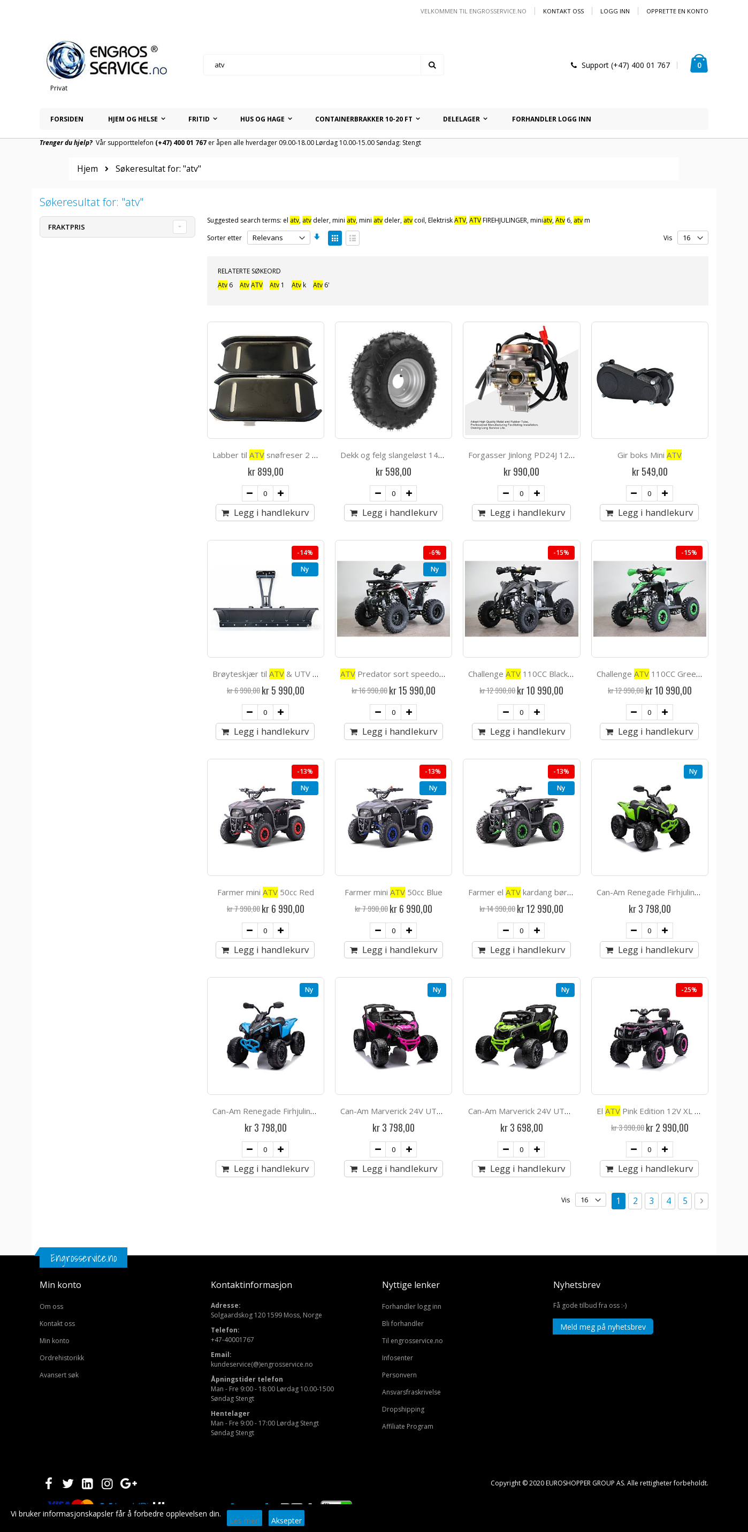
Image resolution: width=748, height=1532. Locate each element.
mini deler (379, 220)
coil (414, 220)
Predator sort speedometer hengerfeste (425, 582)
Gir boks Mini (649, 454)
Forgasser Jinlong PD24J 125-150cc (533, 454)
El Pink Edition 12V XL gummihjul (664, 839)
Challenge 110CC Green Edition (662, 582)
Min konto (55, 1068)
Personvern (399, 1103)
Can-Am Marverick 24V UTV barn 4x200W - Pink (428, 839)
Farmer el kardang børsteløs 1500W (543, 710)
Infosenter (397, 1086)
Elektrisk (447, 220)
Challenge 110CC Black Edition (531, 582)
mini (344, 220)
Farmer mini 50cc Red (265, 710)
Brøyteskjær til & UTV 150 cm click (284, 582)
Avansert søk (59, 1103)
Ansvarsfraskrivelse (411, 1120)
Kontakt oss (563, 11)
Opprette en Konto (677, 11)
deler (315, 220)
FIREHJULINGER (498, 220)
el (291, 220)
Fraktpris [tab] (66, 227)
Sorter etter (224, 237)
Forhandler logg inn (411, 1034)
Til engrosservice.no (412, 1068)
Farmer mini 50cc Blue (393, 710)
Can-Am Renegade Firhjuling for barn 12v (672, 710)
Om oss (51, 1034)
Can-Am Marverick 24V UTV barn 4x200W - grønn (559, 839)
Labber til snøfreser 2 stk (267, 454)
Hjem (87, 168)
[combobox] (323, 64)
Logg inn (615, 11)
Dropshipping (403, 1137)
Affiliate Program (407, 1154)
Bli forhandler (403, 1051)
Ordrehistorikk (62, 1086)
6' (321, 284)
